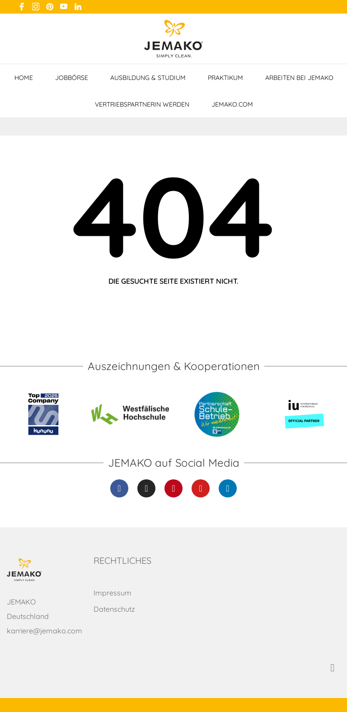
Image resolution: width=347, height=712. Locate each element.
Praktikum (225, 78)
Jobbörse (71, 78)
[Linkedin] (228, 488)
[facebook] (21, 6)
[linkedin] (77, 6)
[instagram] (35, 6)
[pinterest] (49, 6)
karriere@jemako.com (44, 630)
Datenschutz (114, 609)
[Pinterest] (173, 488)
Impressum (112, 592)
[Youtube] (201, 488)
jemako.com (232, 104)
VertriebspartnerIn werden (142, 104)
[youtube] (63, 6)
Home (23, 78)
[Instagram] (146, 488)
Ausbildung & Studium (148, 78)
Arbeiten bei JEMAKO (299, 78)
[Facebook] (119, 488)
